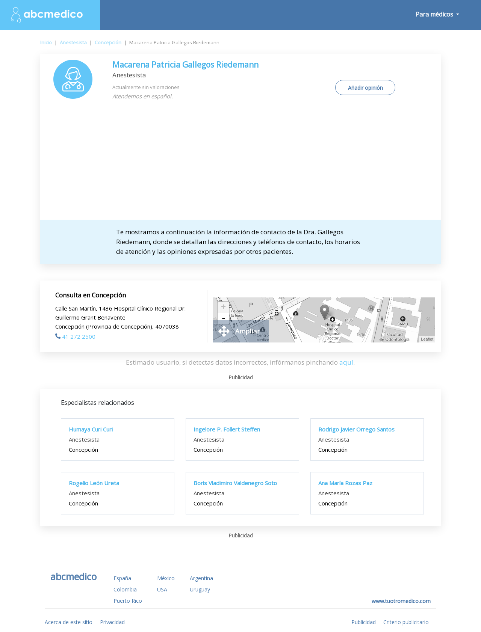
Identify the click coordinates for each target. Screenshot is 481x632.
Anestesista (73, 42)
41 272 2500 (75, 336)
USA (162, 589)
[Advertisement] (241, 163)
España (122, 578)
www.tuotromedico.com (401, 601)
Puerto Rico (127, 600)
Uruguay (200, 589)
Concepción (108, 42)
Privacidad (112, 622)
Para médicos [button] (435, 14)
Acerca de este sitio (68, 622)
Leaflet (427, 339)
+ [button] (223, 307)
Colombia (125, 589)
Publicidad (363, 622)
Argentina (201, 578)
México (166, 578)
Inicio (46, 42)
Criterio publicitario (406, 622)
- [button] (223, 318)
